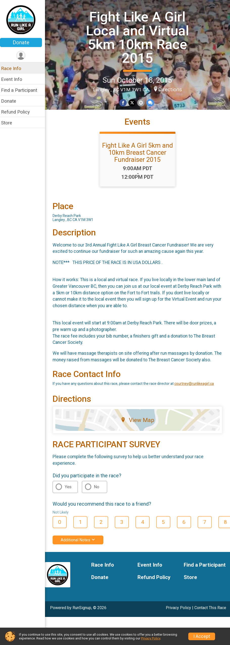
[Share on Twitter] (133, 102)
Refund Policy (18, 112)
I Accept (201, 636)
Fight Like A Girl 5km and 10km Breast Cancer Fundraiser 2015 (139, 152)
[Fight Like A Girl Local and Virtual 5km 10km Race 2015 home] (24, 19)
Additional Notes (81, 546)
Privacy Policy (178, 614)
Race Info (14, 68)
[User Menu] (24, 55)
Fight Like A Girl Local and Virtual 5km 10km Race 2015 (139, 37)
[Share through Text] (151, 102)
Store (9, 122)
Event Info (14, 79)
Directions (171, 89)
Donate (24, 42)
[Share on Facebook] (124, 102)
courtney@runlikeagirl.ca (197, 390)
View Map (139, 426)
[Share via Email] (142, 102)
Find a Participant (22, 90)
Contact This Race (210, 614)
